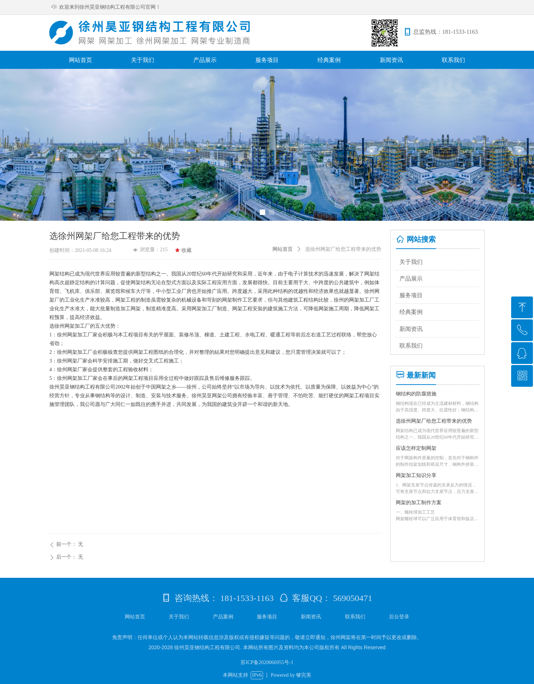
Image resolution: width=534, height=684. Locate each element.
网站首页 (282, 249)
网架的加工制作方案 (418, 502)
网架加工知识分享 (416, 475)
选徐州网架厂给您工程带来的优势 (434, 421)
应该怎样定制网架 (416, 448)
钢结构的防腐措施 (416, 394)
